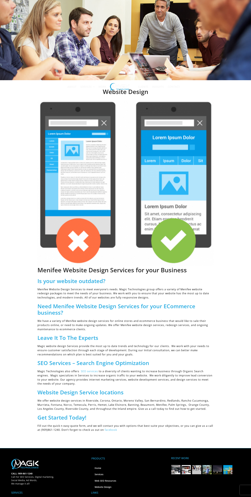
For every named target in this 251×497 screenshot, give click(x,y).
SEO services (89, 371)
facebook (111, 430)
